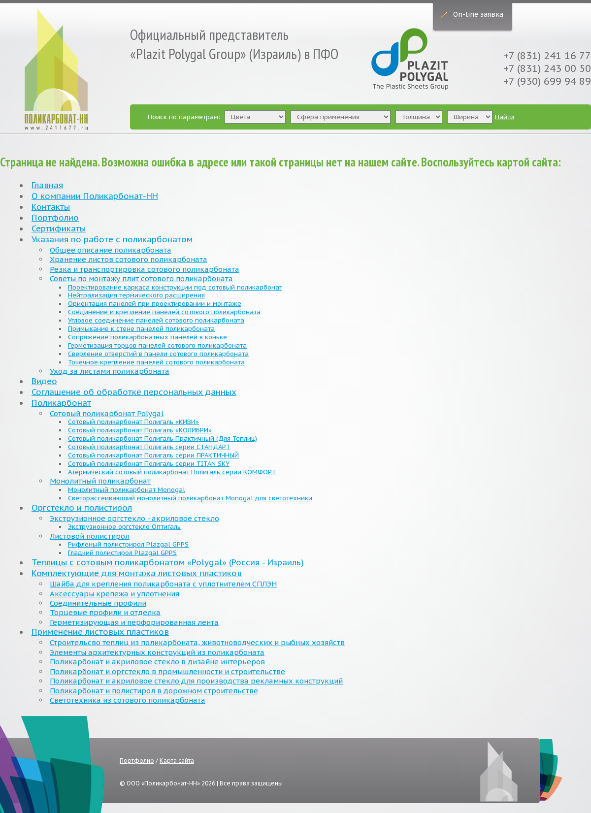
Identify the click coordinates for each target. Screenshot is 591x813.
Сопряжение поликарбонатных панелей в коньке (147, 337)
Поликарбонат (61, 402)
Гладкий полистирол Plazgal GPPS (122, 553)
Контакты (51, 206)
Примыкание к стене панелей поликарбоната (141, 329)
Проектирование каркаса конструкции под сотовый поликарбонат (175, 287)
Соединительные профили (98, 603)
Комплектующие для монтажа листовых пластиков (137, 573)
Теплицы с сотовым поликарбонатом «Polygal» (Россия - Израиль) (168, 562)
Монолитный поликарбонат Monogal (126, 490)
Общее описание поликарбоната (110, 250)
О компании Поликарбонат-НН (95, 196)
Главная (47, 185)
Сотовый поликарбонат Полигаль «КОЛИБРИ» (140, 430)
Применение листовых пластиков (100, 631)
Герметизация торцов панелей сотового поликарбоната (157, 345)
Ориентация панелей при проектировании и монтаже (154, 303)
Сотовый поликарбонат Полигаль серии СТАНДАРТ (149, 447)
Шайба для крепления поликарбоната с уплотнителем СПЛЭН (163, 583)
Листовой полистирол (90, 536)
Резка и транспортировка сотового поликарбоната (144, 269)
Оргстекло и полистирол (82, 507)
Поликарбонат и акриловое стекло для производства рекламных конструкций (196, 680)
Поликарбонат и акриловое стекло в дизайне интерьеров (157, 661)
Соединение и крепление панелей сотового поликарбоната (164, 312)
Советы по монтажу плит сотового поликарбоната (141, 278)
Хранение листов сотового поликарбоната (128, 259)
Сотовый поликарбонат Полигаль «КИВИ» (133, 422)
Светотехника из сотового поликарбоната (127, 700)
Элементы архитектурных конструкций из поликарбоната (157, 652)
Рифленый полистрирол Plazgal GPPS (128, 544)
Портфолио (55, 217)
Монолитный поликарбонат (100, 481)
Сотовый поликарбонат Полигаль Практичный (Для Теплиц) (162, 438)
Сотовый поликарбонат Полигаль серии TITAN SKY (149, 463)
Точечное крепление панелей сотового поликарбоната (156, 362)
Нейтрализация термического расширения (136, 295)
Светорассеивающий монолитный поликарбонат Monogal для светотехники (190, 498)
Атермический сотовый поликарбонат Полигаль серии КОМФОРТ (172, 472)
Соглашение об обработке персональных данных (134, 392)
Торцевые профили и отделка (105, 612)
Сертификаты (59, 228)
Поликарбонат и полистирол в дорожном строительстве (154, 690)
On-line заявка (478, 14)
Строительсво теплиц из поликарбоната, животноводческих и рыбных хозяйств (197, 642)
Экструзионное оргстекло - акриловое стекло (134, 518)
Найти (504, 117)
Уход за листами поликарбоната (109, 371)
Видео (44, 381)
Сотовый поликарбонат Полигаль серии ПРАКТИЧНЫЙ (153, 455)
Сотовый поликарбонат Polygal (107, 413)
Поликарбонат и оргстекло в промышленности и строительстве (167, 671)
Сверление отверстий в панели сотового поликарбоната (158, 354)
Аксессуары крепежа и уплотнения (114, 593)
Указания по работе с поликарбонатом (112, 239)
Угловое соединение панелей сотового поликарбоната (156, 320)
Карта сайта (177, 760)
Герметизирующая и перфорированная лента (134, 622)
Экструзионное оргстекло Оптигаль (124, 526)
